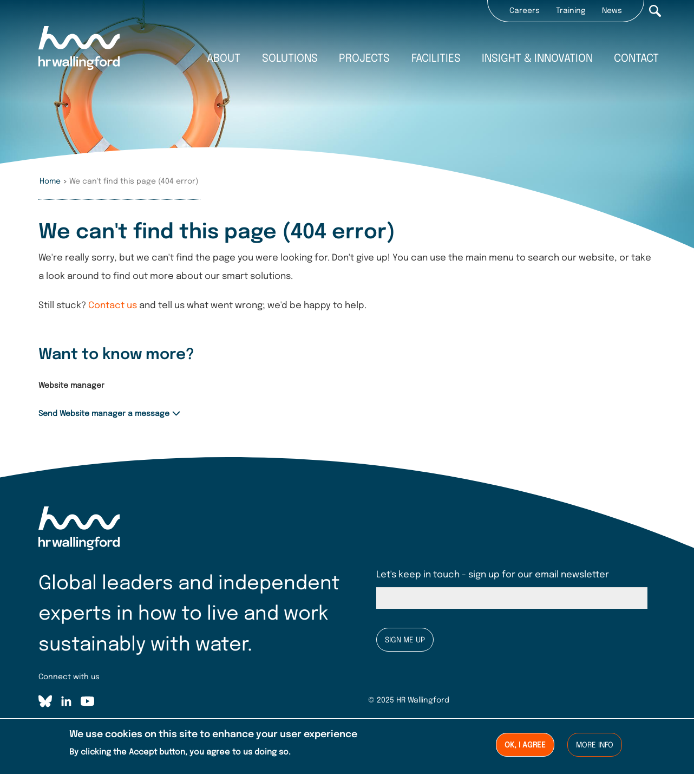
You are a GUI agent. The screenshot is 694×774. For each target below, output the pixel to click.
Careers (524, 11)
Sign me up (405, 640)
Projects (364, 58)
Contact (636, 58)
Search (655, 11)
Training (571, 11)
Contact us (112, 305)
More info (594, 746)
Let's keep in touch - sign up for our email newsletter (492, 575)
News (612, 11)
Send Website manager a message (103, 414)
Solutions (290, 58)
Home (50, 181)
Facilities (436, 58)
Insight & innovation (537, 58)
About (223, 58)
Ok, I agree (525, 746)
